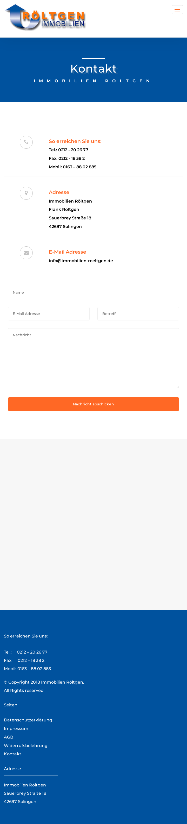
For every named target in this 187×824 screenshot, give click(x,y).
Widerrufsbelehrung (26, 745)
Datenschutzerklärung (28, 720)
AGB (8, 737)
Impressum (16, 728)
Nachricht (93, 358)
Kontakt (12, 753)
